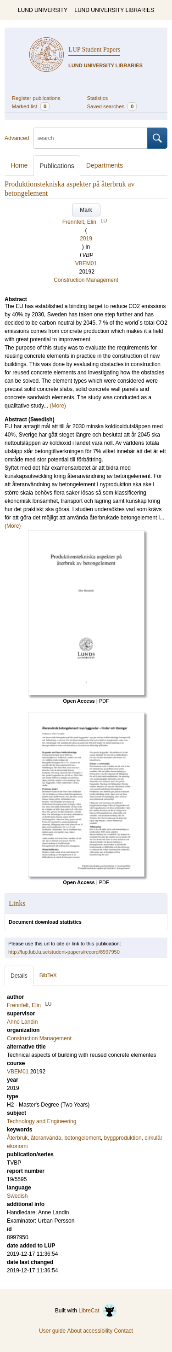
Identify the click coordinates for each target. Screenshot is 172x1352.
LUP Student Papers (94, 49)
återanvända (46, 1138)
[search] (90, 138)
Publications (56, 165)
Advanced (17, 138)
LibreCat (97, 1310)
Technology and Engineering (41, 1121)
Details (19, 976)
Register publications (36, 98)
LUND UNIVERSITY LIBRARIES (114, 10)
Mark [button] (86, 210)
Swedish (17, 1196)
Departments (104, 165)
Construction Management (86, 280)
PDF (104, 701)
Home (19, 165)
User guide (52, 1331)
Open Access (78, 701)
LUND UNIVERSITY (42, 10)
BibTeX (48, 975)
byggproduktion (123, 1138)
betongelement (82, 1138)
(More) (58, 405)
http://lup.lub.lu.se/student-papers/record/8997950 (64, 952)
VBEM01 (86, 263)
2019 (86, 238)
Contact (123, 1331)
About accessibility (89, 1331)
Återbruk (17, 1138)
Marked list (31, 106)
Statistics (97, 98)
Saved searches (112, 106)
